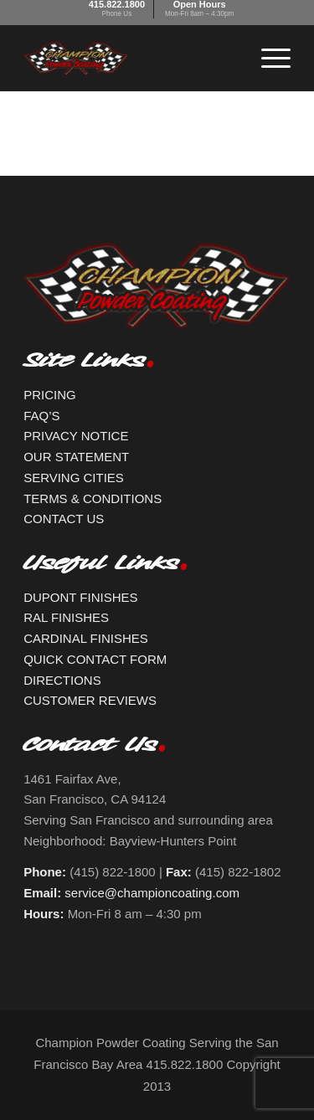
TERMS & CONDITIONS (92, 498)
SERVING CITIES (73, 477)
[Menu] (268, 57)
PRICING (49, 395)
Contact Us (90, 749)
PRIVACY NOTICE (75, 436)
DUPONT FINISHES (80, 597)
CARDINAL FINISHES (85, 638)
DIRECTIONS (62, 680)
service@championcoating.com (151, 893)
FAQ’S (41, 415)
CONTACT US (63, 518)
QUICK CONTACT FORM (95, 659)
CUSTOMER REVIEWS (90, 700)
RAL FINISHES (66, 617)
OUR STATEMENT (76, 457)
